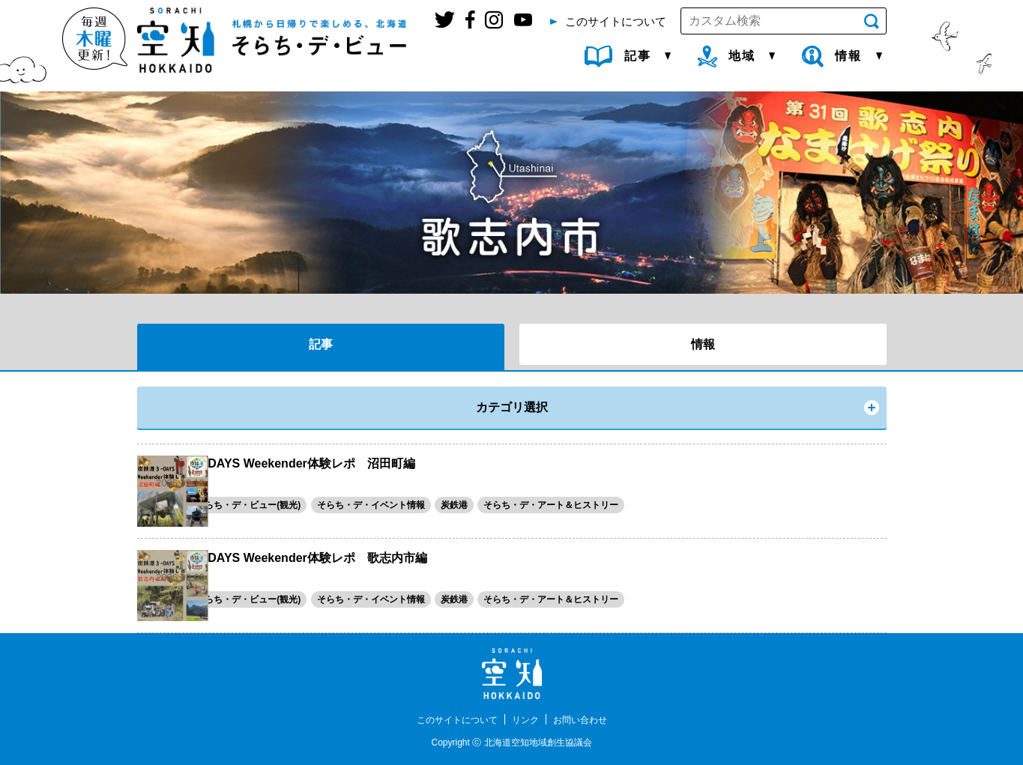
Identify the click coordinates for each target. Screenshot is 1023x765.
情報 (703, 344)
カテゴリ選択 (512, 407)
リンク (527, 719)
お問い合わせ (589, 719)
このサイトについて (450, 719)
